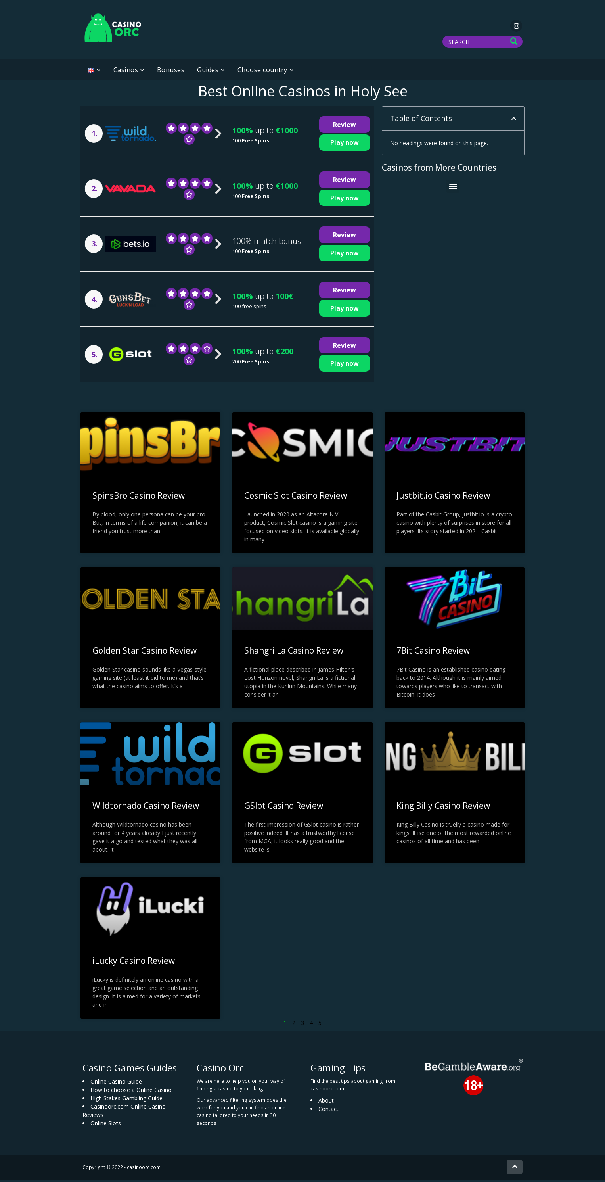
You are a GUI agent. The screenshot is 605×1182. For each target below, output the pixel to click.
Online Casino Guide (116, 1084)
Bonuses (171, 72)
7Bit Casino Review (433, 652)
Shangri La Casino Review (293, 652)
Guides (207, 72)
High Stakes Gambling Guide (126, 1100)
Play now (344, 144)
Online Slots (105, 1125)
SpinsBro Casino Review (138, 497)
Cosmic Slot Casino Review (295, 497)
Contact (328, 1111)
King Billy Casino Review (443, 808)
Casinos (125, 72)
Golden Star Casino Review (144, 652)
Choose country (262, 72)
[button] (513, 121)
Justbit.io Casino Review (443, 497)
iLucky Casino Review (133, 963)
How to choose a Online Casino (131, 1092)
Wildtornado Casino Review (145, 808)
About (326, 1103)
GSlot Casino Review (283, 808)
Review (344, 127)
